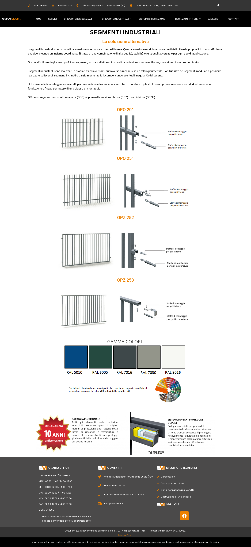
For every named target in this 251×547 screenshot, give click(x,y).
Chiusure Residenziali (79, 18)
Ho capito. (214, 542)
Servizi (52, 19)
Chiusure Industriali (117, 18)
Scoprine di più (201, 542)
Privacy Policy (125, 535)
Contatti (233, 19)
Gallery (214, 18)
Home (38, 19)
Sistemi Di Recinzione (153, 18)
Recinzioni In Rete (188, 18)
